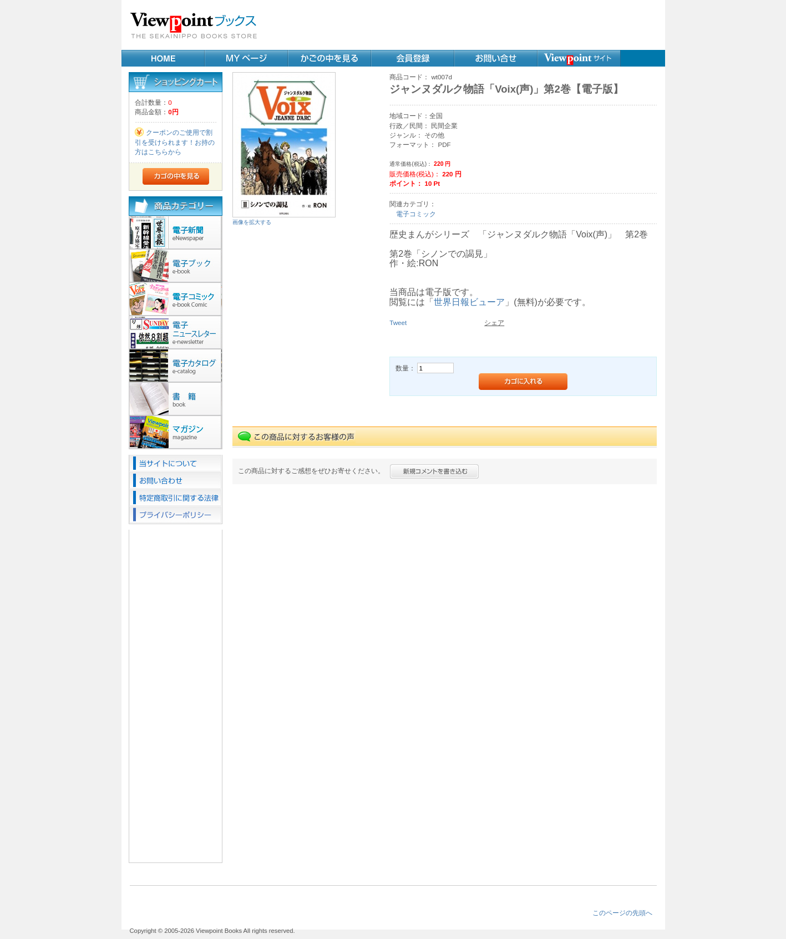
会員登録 (412, 58)
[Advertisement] (468, 25)
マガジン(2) (175, 432)
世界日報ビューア (469, 302)
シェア (494, 322)
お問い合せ (495, 58)
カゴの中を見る (329, 58)
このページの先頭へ (622, 912)
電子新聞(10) (175, 232)
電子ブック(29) (175, 265)
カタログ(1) (175, 365)
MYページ (246, 58)
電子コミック (416, 213)
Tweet (398, 322)
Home (163, 58)
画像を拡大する (251, 222)
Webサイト (579, 58)
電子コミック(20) (175, 299)
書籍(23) (175, 398)
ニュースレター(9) (175, 332)
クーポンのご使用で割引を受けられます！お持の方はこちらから (175, 142)
